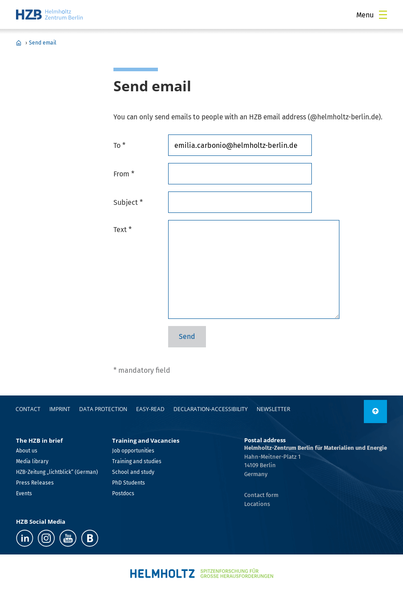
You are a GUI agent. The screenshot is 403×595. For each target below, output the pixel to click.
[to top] (375, 411)
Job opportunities (133, 451)
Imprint (59, 409)
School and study (133, 472)
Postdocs (123, 493)
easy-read (150, 409)
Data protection (103, 409)
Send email (42, 43)
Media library (32, 461)
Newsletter (273, 409)
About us (26, 451)
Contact (28, 409)
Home (18, 42)
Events (24, 493)
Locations (257, 504)
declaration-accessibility (210, 409)
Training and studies (136, 461)
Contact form (261, 495)
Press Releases (35, 483)
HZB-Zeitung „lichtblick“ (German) (57, 472)
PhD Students (128, 483)
